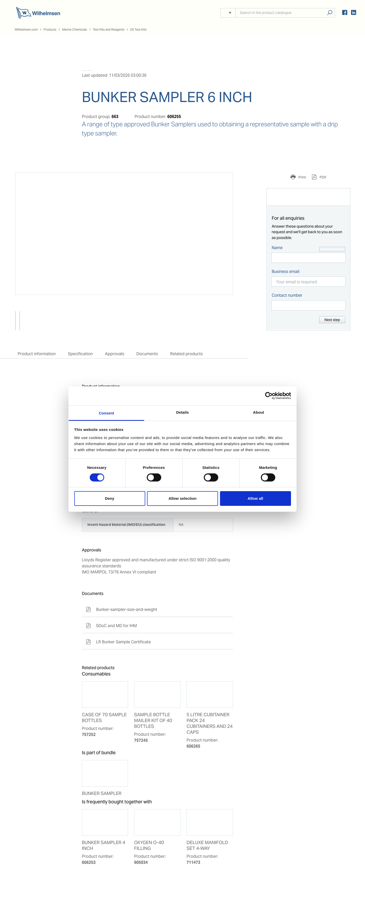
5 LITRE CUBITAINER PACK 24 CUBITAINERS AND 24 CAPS (210, 723)
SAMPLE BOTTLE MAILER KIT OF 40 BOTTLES (153, 720)
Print (302, 177)
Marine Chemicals (74, 29)
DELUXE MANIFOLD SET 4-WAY (207, 845)
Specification (80, 353)
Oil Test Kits (138, 29)
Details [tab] (182, 412)
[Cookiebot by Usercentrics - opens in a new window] (269, 396)
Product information (37, 353)
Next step (332, 319)
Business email (285, 271)
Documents (147, 353)
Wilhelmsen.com (26, 29)
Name (277, 247)
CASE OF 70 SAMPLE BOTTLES (104, 717)
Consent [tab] (106, 413)
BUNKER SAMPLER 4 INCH (103, 845)
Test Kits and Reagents (108, 29)
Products (50, 29)
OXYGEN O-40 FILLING (149, 845)
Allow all (255, 498)
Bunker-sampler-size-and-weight (121, 609)
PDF (322, 177)
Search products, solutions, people (329, 12)
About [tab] (258, 412)
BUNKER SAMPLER (101, 793)
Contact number (287, 295)
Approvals (114, 353)
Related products (186, 353)
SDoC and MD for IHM (111, 625)
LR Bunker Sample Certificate (118, 642)
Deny (109, 498)
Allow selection (183, 498)
